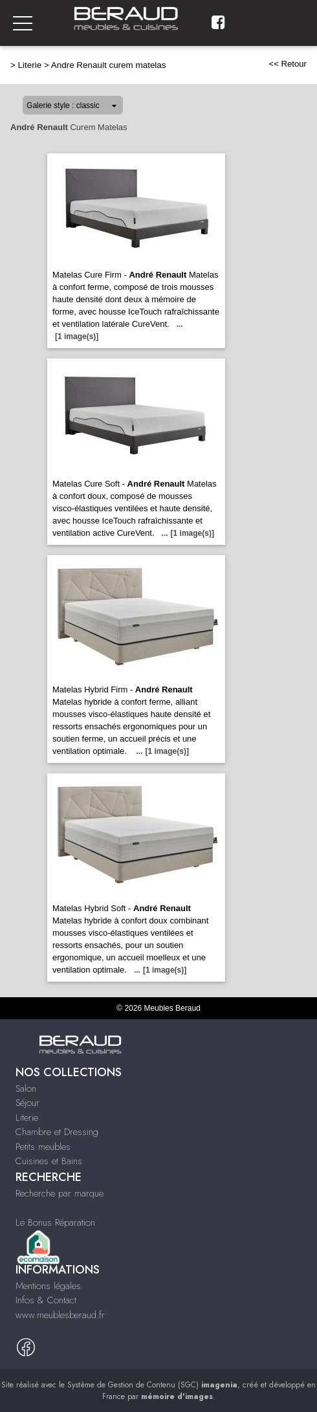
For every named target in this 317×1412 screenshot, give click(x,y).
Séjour (27, 1103)
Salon (26, 1088)
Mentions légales (48, 1286)
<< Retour (287, 64)
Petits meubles (43, 1147)
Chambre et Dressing (57, 1132)
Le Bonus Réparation (55, 1222)
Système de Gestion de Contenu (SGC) (152, 1385)
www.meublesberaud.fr (60, 1315)
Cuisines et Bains (49, 1161)
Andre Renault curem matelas (108, 65)
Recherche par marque (60, 1193)
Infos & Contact (46, 1300)
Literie (30, 65)
